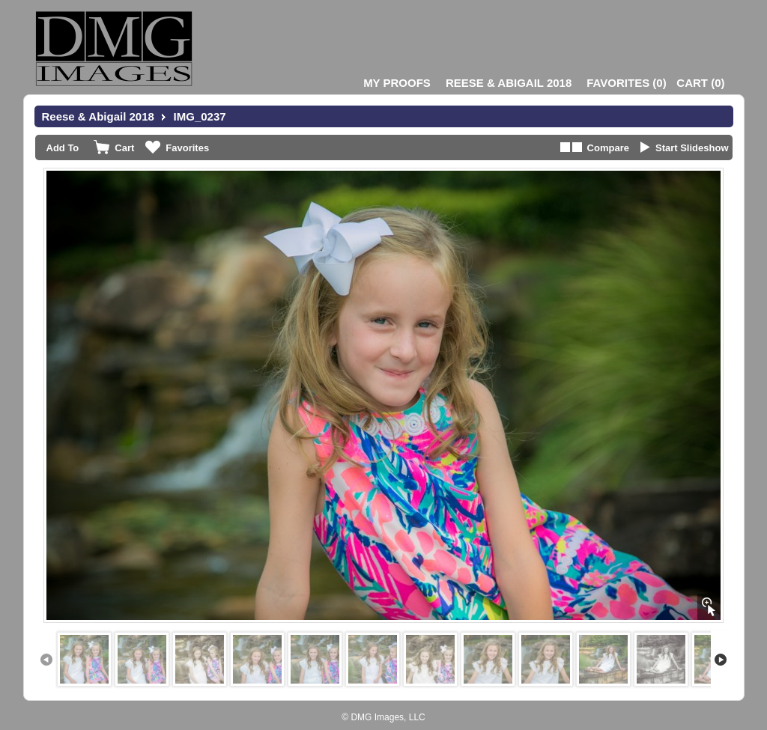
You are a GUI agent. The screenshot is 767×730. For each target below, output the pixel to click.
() (626, 82)
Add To (62, 147)
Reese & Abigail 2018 (509, 82)
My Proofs (397, 82)
